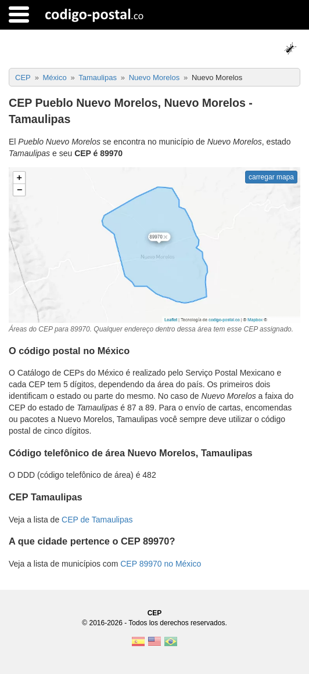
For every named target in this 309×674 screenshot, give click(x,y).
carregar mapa (271, 177)
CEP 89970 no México (160, 563)
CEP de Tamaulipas (97, 519)
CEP (155, 613)
